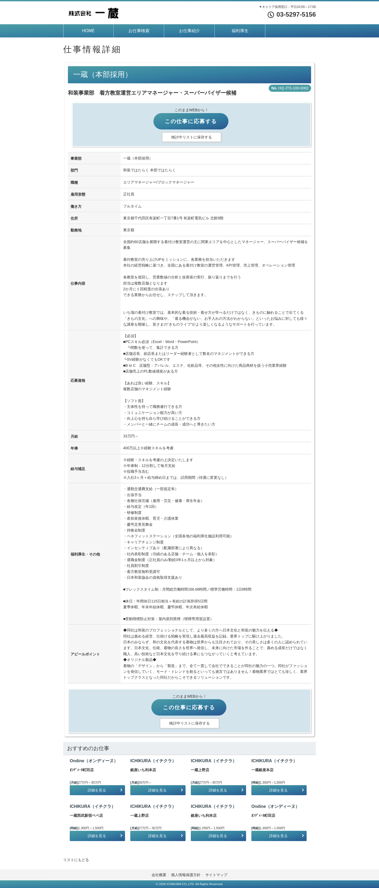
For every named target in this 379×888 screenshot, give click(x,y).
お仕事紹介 (189, 30)
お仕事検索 (138, 30)
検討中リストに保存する (191, 137)
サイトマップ (216, 875)
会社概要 (159, 875)
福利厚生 (240, 30)
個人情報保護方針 (186, 875)
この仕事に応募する (191, 121)
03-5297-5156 (292, 14)
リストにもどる (76, 860)
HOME (88, 30)
